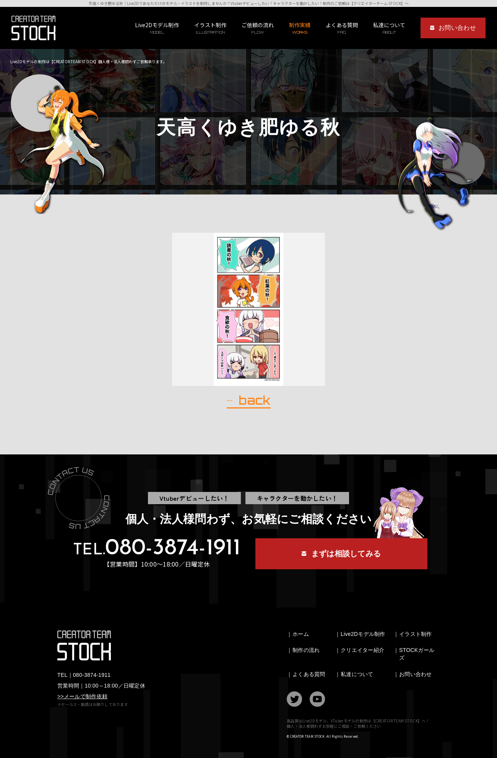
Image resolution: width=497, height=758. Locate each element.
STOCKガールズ (416, 654)
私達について (357, 674)
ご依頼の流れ (258, 28)
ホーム (300, 634)
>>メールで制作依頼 (82, 696)
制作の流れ (306, 650)
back (254, 400)
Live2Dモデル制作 (157, 28)
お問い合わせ (415, 674)
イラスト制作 (210, 28)
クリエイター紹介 (362, 650)
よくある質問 (342, 28)
